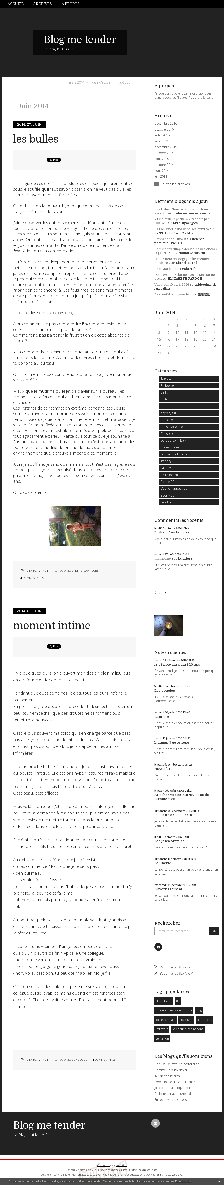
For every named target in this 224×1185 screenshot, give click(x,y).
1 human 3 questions (171, 743)
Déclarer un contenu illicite (55, 1174)
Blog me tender (80, 39)
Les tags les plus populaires (143, 1169)
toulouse (186, 1020)
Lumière (185, 558)
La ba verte (168, 468)
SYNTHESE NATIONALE (173, 233)
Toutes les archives (175, 184)
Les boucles (179, 532)
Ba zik (165, 406)
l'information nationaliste (193, 213)
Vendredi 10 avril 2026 (171, 284)
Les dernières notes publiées (112, 1169)
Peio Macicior (165, 268)
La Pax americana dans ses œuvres (181, 229)
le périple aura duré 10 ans (177, 664)
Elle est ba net (171, 447)
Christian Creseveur (190, 253)
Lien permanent (34, 571)
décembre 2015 (165, 147)
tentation (162, 1038)
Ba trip (165, 399)
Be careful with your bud (173, 294)
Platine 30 (167, 482)
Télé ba (166, 502)
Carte (160, 592)
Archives (42, 4)
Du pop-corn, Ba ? (173, 440)
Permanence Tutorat (170, 239)
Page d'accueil (101, 82)
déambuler (164, 1001)
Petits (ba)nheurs (86, 571)
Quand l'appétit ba (174, 488)
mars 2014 (76, 82)
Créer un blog (104, 1165)
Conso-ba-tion (171, 433)
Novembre (163, 769)
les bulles (35, 139)
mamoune (162, 558)
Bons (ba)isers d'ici (174, 427)
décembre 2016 (165, 123)
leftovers (162, 1029)
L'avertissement (168, 889)
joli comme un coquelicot (172, 1088)
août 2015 (161, 159)
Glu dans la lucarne (174, 454)
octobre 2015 (164, 153)
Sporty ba (167, 495)
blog (180, 1174)
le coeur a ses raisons (188, 1029)
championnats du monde (174, 1010)
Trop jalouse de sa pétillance (174, 1082)
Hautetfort (121, 1165)
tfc (178, 1001)
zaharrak (189, 268)
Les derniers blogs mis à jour (81, 1169)
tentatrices (204, 1020)
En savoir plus (183, 1181)
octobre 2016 (164, 129)
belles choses (165, 1020)
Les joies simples (169, 841)
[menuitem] (17, 4)
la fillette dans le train (173, 815)
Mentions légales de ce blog (86, 1174)
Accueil (15, 4)
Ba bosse (80, 1059)
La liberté (162, 863)
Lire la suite (205, 97)
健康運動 (204, 294)
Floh (158, 532)
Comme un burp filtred (170, 1070)
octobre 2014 (164, 165)
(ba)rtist (166, 378)
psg (199, 1010)
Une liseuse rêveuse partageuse (176, 1064)
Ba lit (164, 392)
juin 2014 (160, 177)
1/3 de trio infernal (167, 1076)
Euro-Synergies (185, 223)
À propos (71, 4)
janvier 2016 (162, 141)
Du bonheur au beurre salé (173, 1094)
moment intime (51, 626)
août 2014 (126, 82)
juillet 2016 (162, 135)
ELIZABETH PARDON (185, 278)
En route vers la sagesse (171, 1099)
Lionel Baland (187, 263)
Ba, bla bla (168, 420)
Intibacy (166, 461)
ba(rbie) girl (168, 413)
